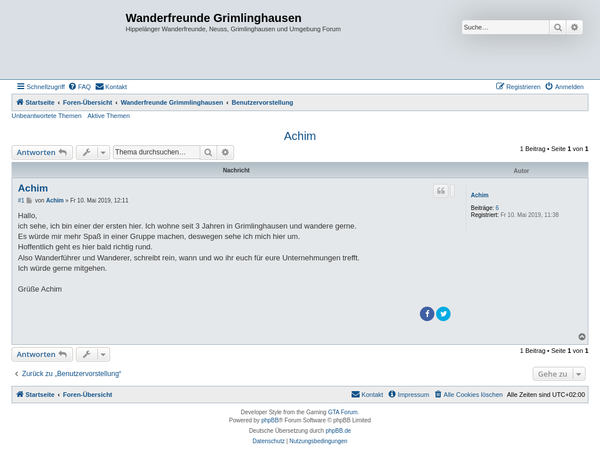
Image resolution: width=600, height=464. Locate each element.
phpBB (270, 420)
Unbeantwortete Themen (47, 115)
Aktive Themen (108, 115)
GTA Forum (342, 412)
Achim (300, 136)
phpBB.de (338, 431)
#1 (21, 200)
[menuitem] (79, 87)
